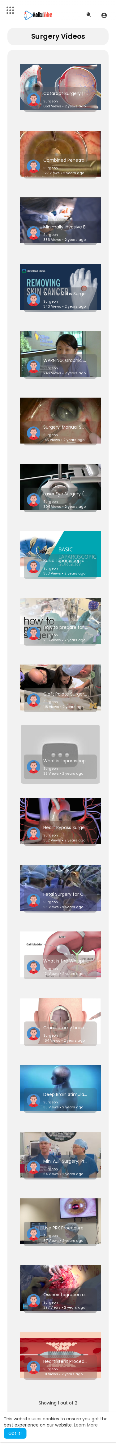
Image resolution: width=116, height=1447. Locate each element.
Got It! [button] (15, 1433)
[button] (104, 15)
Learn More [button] (86, 1425)
